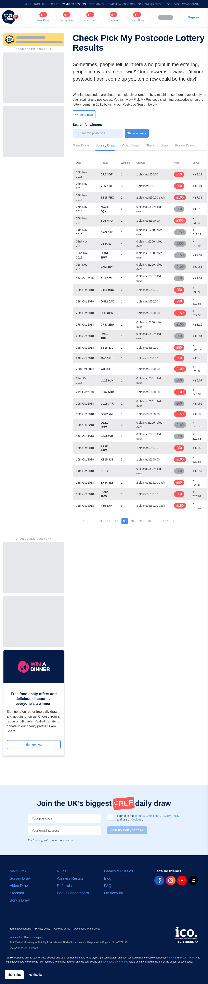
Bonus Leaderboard (121, 4)
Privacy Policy (170, 815)
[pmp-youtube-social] (182, 880)
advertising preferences (115, 961)
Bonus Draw (184, 145)
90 (100, 521)
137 (165, 521)
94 (132, 521)
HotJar (170, 957)
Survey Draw (105, 145)
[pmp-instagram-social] (171, 880)
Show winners (136, 133)
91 (108, 521)
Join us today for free (127, 830)
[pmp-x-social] (193, 880)
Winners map (84, 114)
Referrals (96, 4)
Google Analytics (188, 957)
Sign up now (33, 744)
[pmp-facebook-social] (159, 880)
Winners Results (74, 4)
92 (116, 521)
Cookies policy (62, 928)
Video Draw (130, 145)
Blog (167, 4)
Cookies (136, 819)
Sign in (193, 17)
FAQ (176, 4)
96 (149, 521)
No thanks (35, 974)
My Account (190, 4)
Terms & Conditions (147, 815)
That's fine (14, 974)
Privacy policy (42, 928)
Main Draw (81, 145)
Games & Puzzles (149, 4)
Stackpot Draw (157, 145)
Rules (55, 4)
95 (141, 521)
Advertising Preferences (87, 928)
